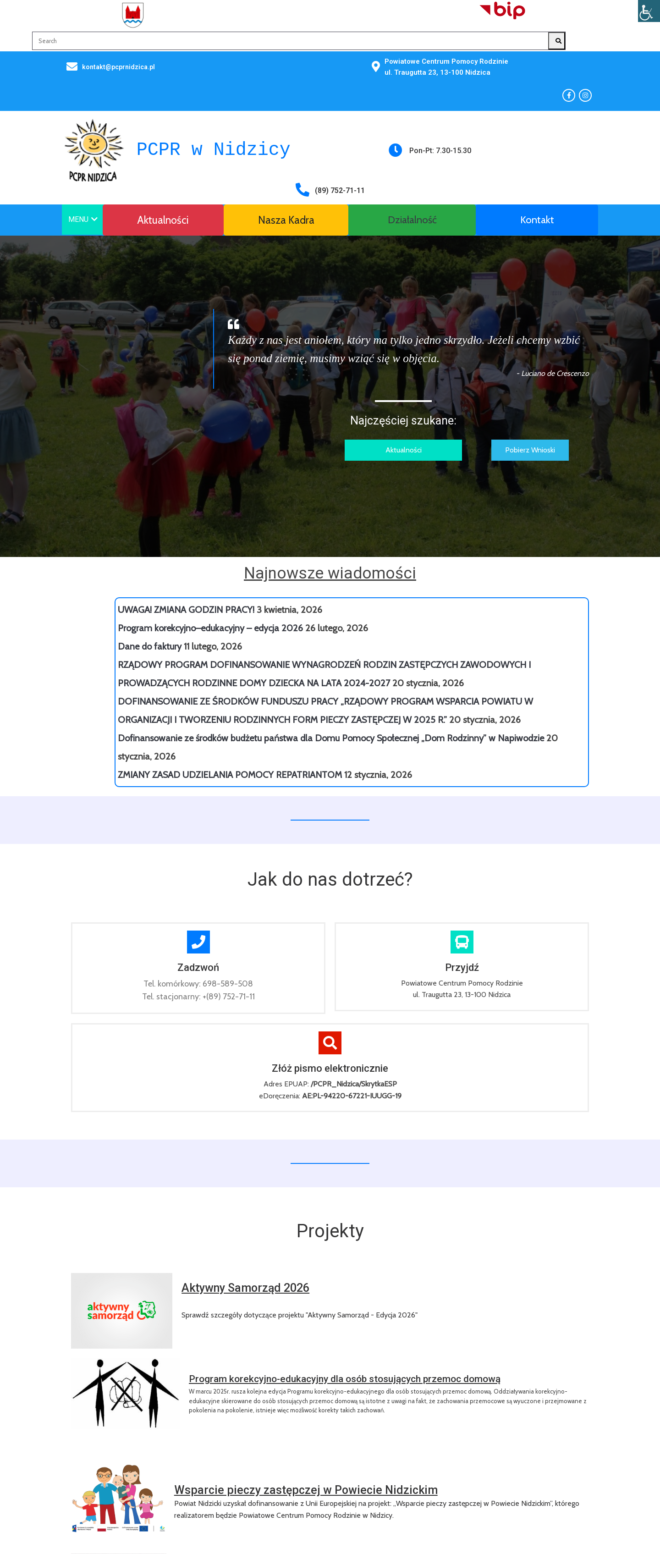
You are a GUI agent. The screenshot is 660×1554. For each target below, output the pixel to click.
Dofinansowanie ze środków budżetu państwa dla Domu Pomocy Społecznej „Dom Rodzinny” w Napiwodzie (331, 643)
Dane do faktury (150, 551)
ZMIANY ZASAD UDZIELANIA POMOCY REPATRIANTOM (230, 680)
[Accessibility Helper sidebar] (649, 11)
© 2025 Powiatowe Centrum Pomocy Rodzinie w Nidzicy (153, 1420)
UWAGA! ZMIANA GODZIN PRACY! (186, 515)
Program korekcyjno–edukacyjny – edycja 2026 (210, 533)
